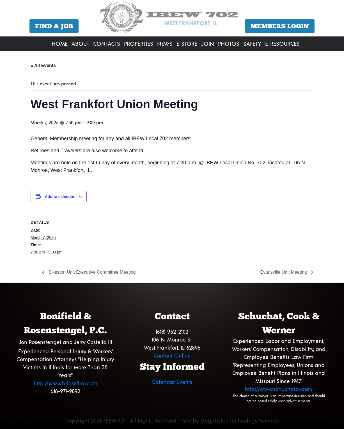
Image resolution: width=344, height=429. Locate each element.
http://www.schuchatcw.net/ (279, 389)
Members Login (280, 26)
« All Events (43, 65)
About (80, 43)
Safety (252, 43)
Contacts (106, 43)
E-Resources (282, 43)
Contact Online (172, 355)
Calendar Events (172, 382)
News (165, 43)
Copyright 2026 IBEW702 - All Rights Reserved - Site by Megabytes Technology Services (172, 420)
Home (60, 43)
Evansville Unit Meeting (284, 272)
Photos (228, 43)
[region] (172, 19)
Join (207, 43)
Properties (138, 43)
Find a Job (54, 26)
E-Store (186, 43)
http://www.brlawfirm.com (65, 383)
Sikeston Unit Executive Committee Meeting (91, 272)
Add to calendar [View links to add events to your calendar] (60, 196)
